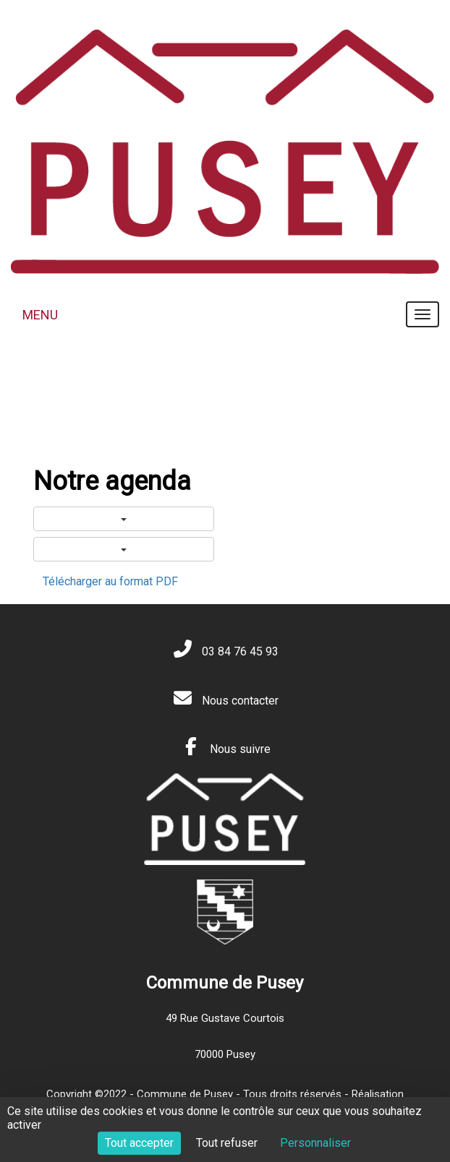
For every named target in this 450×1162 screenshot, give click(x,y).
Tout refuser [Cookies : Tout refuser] (227, 1143)
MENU (40, 314)
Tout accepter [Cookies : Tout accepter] (139, 1143)
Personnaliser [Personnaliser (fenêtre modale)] (315, 1143)
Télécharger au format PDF (110, 581)
